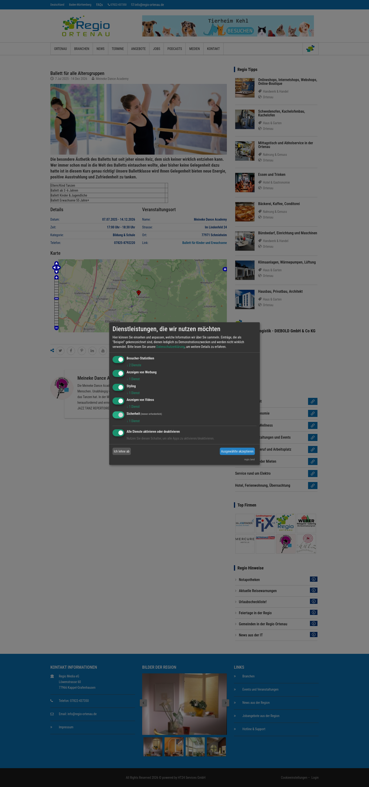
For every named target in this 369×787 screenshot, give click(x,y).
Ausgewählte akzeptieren (237, 451)
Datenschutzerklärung (170, 347)
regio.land (249, 459)
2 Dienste (134, 365)
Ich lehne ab (122, 451)
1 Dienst (133, 379)
